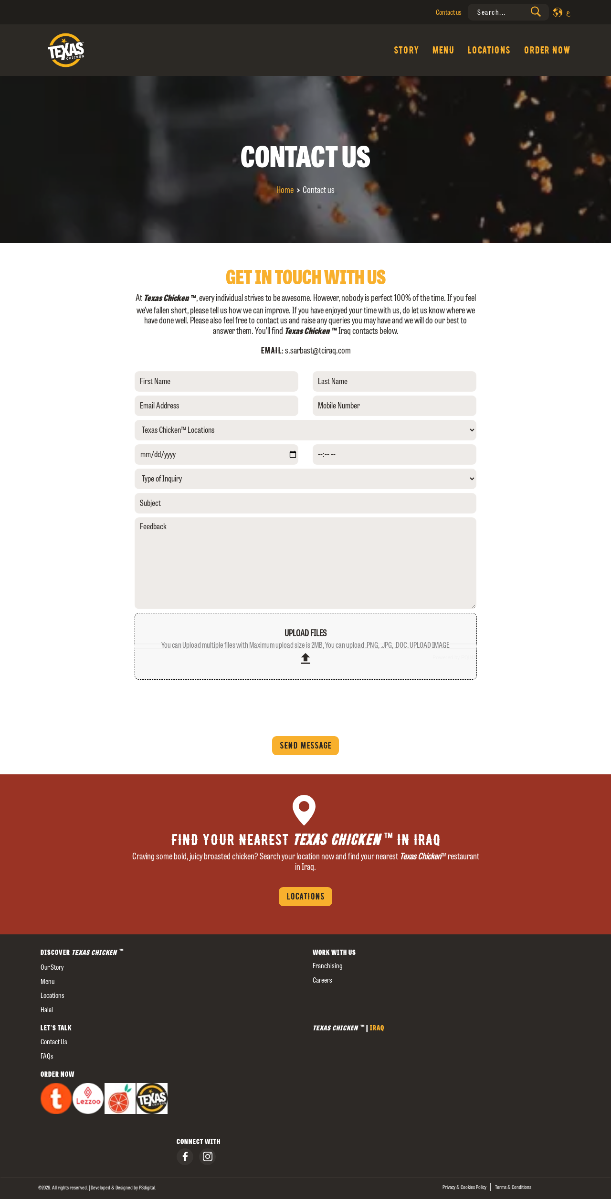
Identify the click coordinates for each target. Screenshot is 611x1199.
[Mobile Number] (394, 406)
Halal (47, 1009)
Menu (443, 50)
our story (52, 967)
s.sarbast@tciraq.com (318, 350)
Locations (488, 50)
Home (285, 189)
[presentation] (508, 12)
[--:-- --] (394, 454)
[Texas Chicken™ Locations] (306, 430)
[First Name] (216, 381)
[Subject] (306, 503)
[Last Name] (394, 381)
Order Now (547, 50)
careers (322, 980)
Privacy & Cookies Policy (464, 1187)
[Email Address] (216, 406)
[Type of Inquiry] (306, 479)
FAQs (47, 1055)
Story (406, 50)
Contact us (449, 12)
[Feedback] (306, 563)
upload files (305, 647)
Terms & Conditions (513, 1187)
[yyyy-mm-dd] (216, 454)
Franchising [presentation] (328, 965)
